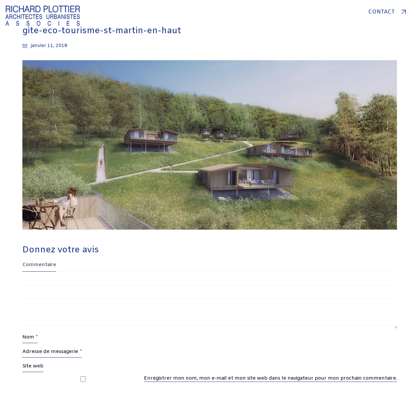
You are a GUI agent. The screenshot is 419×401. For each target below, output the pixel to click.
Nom (30, 337)
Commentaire (39, 265)
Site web (32, 366)
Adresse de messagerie (52, 351)
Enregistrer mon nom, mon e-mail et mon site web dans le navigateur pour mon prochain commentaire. (270, 378)
